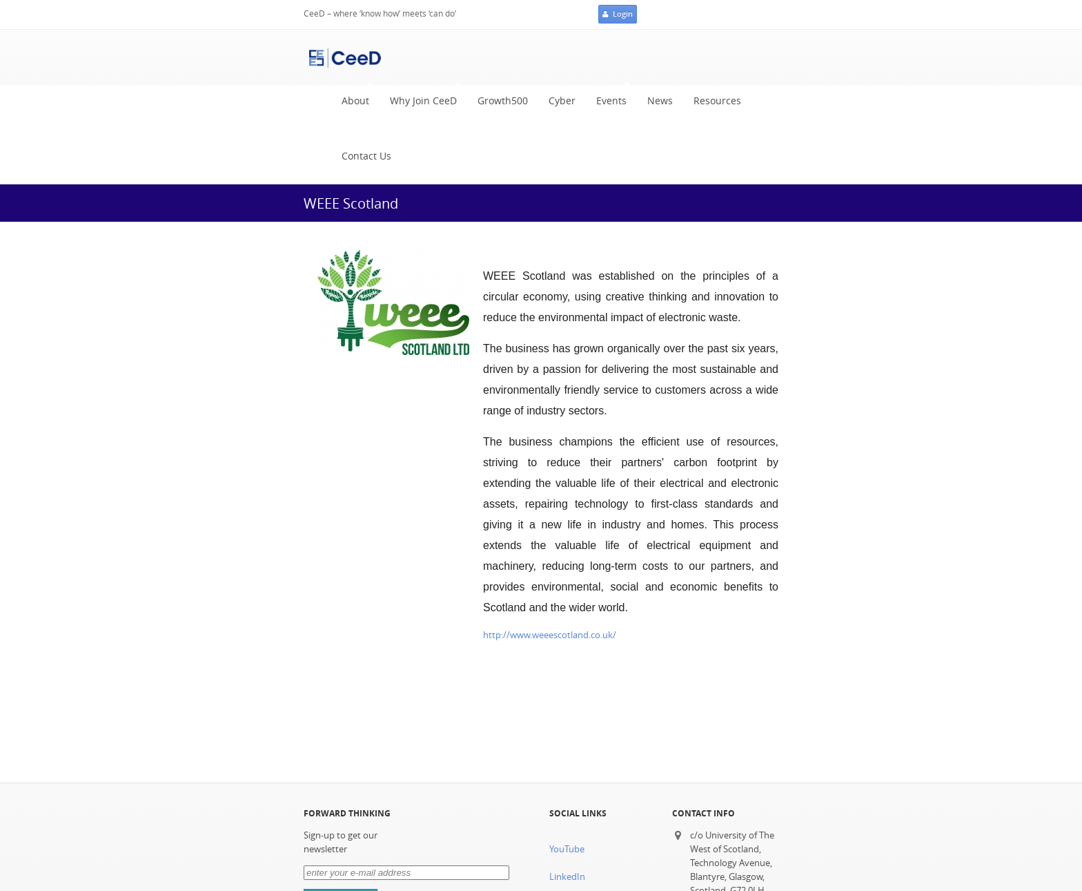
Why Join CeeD (420, 98)
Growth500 (503, 101)
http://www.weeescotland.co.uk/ (549, 635)
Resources (717, 101)
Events (608, 98)
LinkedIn (567, 877)
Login (617, 14)
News (660, 101)
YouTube (566, 849)
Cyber (562, 101)
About (352, 98)
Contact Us (366, 156)
